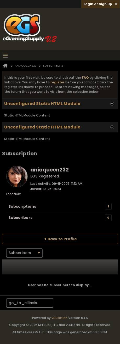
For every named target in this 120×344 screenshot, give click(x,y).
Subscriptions (22, 206)
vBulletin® (59, 318)
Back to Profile (62, 239)
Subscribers (20, 217)
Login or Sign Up (100, 4)
